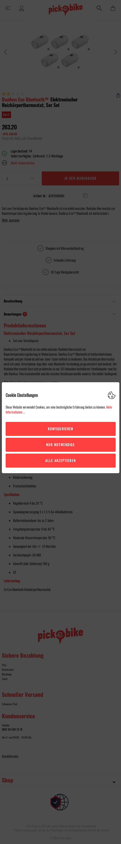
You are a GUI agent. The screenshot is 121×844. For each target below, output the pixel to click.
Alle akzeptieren (60, 460)
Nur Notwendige (60, 444)
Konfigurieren (60, 428)
